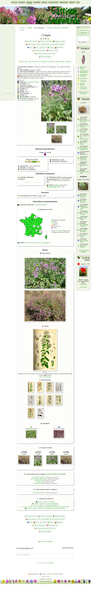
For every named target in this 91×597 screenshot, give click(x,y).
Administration (59, 574)
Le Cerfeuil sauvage (38, 483)
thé (48, 61)
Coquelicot (83, 284)
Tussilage (83, 81)
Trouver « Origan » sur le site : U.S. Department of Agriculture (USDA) (46, 508)
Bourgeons (60, 47)
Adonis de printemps (83, 87)
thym (40, 61)
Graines (44, 47)
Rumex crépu (83, 143)
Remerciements (34, 574)
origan (29, 61)
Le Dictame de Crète (38, 492)
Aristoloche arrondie (83, 75)
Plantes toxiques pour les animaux (46, 53)
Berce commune (83, 158)
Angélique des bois (84, 225)
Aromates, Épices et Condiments (56, 474)
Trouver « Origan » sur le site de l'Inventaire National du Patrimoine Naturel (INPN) (46, 507)
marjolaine (35, 61)
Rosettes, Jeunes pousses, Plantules (54, 44)
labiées (62, 61)
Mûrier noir (83, 78)
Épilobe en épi (84, 165)
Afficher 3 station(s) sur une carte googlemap (38, 242)
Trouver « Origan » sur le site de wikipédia (46, 503)
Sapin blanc (83, 235)
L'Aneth (38, 482)
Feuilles (51, 47)
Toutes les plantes (32, 41)
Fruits (37, 47)
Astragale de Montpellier (84, 71)
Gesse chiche (83, 246)
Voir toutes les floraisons (84, 92)
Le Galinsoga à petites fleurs (39, 479)
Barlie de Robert (83, 67)
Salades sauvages (60, 41)
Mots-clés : (24, 61)
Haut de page (45, 541)
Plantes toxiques (53, 50)
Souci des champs (84, 125)
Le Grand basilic (38, 480)
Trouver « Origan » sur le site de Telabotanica (46, 505)
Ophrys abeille (82, 84)
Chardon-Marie (84, 241)
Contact (44, 574)
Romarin (85, 154)
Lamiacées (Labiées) (33, 82)
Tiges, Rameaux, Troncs (34, 44)
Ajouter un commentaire (67, 547)
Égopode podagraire (84, 148)
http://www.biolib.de (45, 377)
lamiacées (68, 61)
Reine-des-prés (84, 172)
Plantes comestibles (46, 41)
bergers (44, 61)
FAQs (50, 574)
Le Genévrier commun (38, 477)
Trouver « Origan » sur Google (46, 502)
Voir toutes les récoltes (84, 251)
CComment (49, 563)
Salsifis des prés (84, 208)
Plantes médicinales (40, 50)
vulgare (57, 61)
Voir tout (84, 287)
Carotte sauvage (83, 131)
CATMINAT (59, 231)
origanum (52, 61)
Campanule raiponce (85, 120)
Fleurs (31, 47)
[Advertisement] (10, 59)
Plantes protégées (46, 56)
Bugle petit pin (83, 196)
